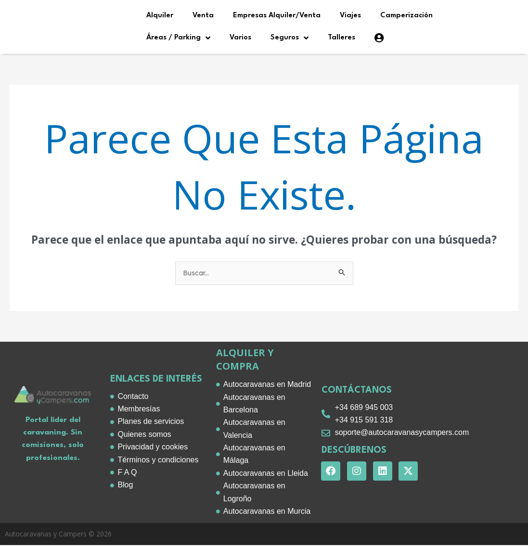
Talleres (341, 37)
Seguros (289, 38)
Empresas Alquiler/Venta (277, 15)
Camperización (406, 15)
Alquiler (159, 15)
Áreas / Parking (178, 38)
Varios (240, 37)
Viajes (350, 15)
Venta (203, 15)
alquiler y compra (245, 360)
